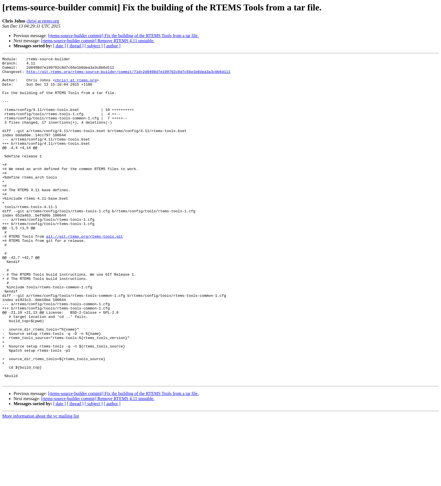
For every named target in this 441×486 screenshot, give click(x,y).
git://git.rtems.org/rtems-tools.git (84, 272)
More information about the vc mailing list (40, 481)
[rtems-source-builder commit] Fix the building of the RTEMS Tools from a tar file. (123, 35)
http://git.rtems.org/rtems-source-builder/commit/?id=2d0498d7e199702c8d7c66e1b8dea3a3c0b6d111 (128, 74)
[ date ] (59, 45)
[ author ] (112, 45)
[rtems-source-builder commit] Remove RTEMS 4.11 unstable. (97, 40)
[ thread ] (75, 45)
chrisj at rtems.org (42, 21)
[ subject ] (94, 45)
